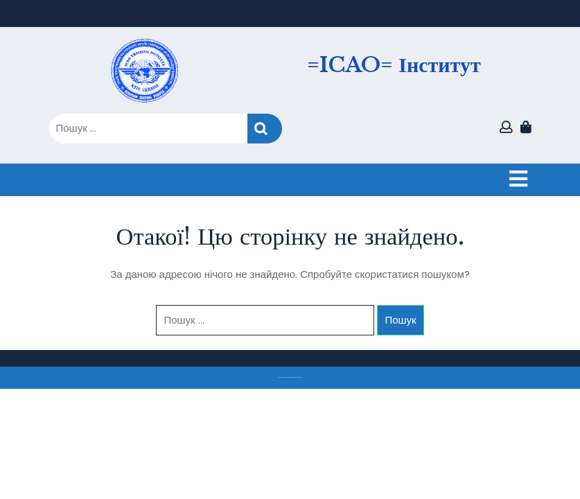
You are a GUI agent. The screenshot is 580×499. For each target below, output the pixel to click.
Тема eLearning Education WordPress (287, 377)
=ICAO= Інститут (393, 65)
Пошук (264, 128)
